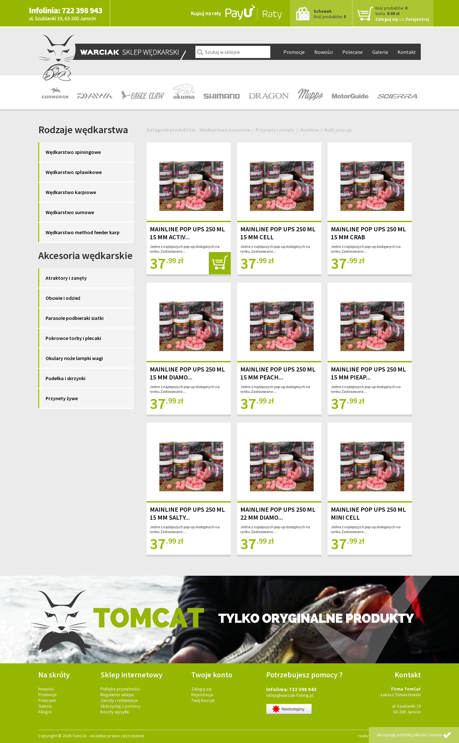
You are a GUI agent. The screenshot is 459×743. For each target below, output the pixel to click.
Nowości (323, 52)
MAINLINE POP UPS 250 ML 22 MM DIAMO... (278, 513)
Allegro (45, 712)
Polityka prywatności (120, 689)
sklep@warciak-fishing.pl (289, 695)
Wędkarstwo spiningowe (73, 152)
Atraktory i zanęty (66, 278)
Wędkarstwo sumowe (70, 212)
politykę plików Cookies (419, 735)
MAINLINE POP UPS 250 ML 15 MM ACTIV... (187, 233)
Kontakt (406, 52)
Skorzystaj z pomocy (120, 706)
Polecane (352, 52)
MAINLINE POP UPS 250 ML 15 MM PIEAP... (368, 373)
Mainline (309, 129)
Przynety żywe (62, 398)
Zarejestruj (417, 19)
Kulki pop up (338, 129)
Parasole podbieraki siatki (75, 318)
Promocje (294, 52)
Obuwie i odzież (63, 298)
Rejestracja (202, 694)
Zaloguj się (386, 19)
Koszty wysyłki (114, 712)
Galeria (380, 52)
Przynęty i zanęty (275, 129)
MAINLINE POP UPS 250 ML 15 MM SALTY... (187, 513)
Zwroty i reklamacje (119, 700)
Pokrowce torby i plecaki (73, 338)
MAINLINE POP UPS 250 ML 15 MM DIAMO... (187, 373)
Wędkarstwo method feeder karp (83, 232)
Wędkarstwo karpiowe (71, 192)
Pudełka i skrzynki (65, 378)
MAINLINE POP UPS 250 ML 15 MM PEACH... (278, 373)
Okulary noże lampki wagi (74, 358)
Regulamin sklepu (117, 694)
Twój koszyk (203, 700)
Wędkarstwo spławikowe (74, 172)
